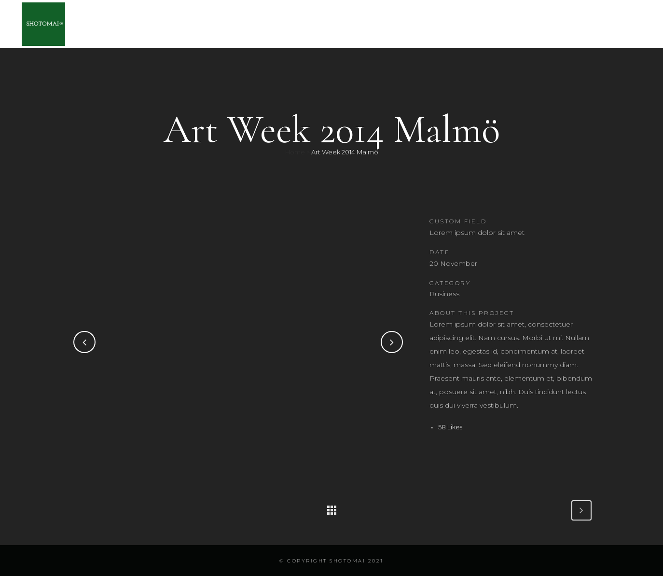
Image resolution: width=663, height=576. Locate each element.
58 (450, 427)
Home (295, 152)
